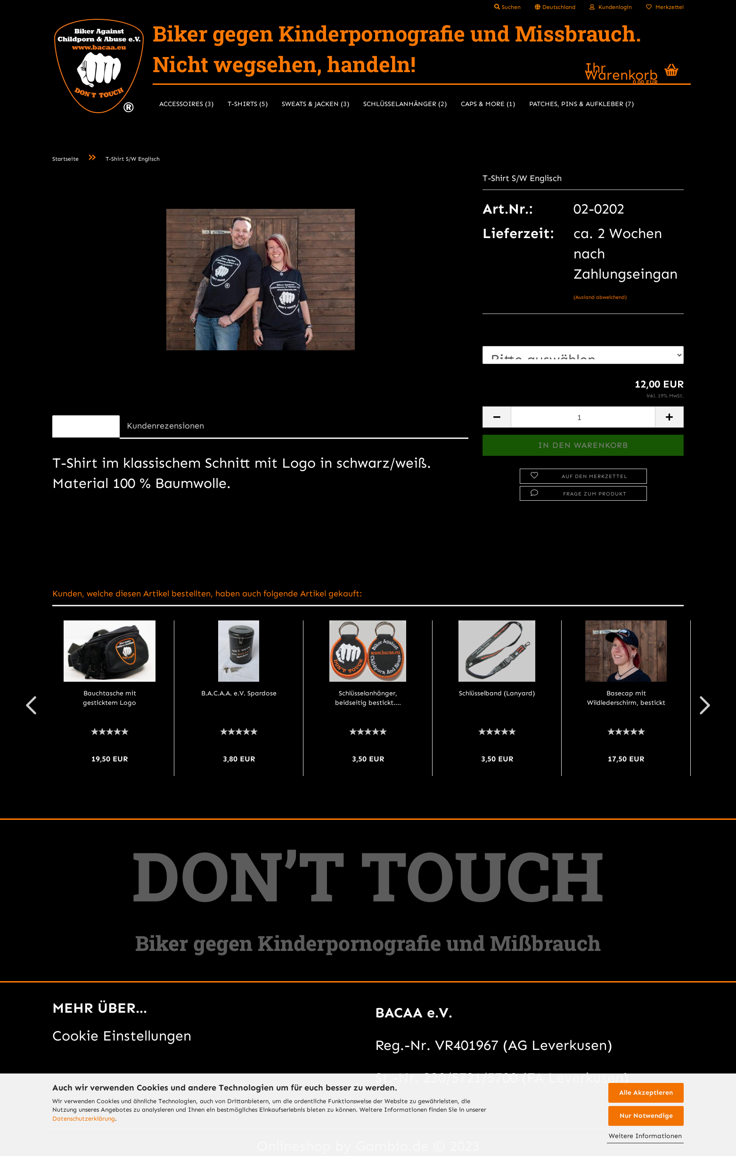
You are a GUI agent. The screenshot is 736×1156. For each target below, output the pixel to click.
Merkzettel (665, 7)
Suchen (507, 7)
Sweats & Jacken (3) (315, 104)
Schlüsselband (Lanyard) (497, 693)
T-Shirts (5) (248, 104)
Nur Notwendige (646, 1116)
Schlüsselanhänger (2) (405, 104)
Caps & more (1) (488, 104)
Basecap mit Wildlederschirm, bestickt (626, 698)
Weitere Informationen (645, 1136)
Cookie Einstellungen (121, 1035)
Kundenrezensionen (165, 426)
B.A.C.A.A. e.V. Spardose (239, 693)
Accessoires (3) (186, 104)
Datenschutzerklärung (83, 1118)
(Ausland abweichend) (600, 297)
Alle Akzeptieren (646, 1093)
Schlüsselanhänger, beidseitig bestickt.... (368, 698)
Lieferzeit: (518, 233)
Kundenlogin (610, 7)
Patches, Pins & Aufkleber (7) (581, 104)
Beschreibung (86, 426)
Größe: (504, 330)
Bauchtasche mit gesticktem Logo (109, 698)
